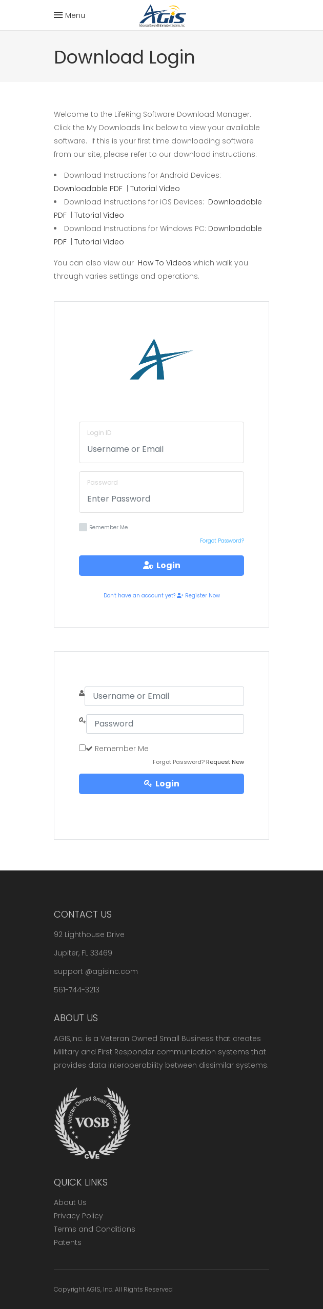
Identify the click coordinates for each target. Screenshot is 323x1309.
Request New (225, 762)
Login (161, 565)
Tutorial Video (155, 188)
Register (161, 804)
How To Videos (164, 263)
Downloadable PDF (88, 188)
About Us (70, 1202)
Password (102, 482)
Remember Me (103, 527)
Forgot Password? (222, 541)
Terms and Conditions (94, 1229)
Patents (68, 1242)
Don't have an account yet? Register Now (162, 595)
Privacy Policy (78, 1216)
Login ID (99, 432)
